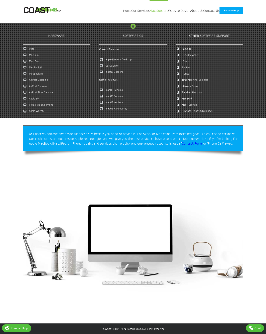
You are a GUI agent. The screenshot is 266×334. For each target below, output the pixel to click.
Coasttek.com (134, 328)
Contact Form (192, 143)
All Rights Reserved (154, 328)
